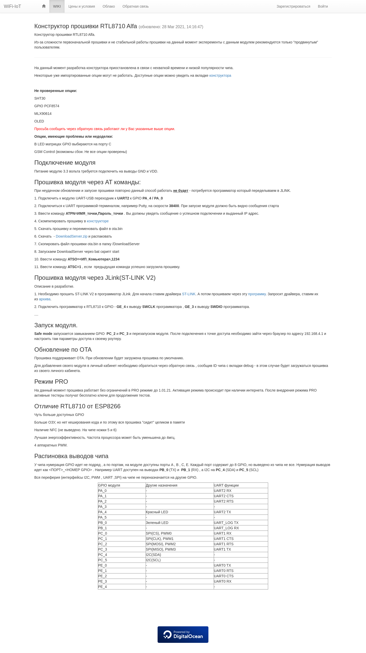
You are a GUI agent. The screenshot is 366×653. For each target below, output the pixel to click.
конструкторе (98, 221)
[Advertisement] (183, 608)
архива (44, 299)
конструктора (220, 75)
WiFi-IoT (12, 6)
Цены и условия (81, 6)
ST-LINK (188, 294)
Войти (323, 6)
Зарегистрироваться (293, 6)
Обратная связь (136, 6)
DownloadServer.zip (71, 236)
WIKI (57, 6)
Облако (109, 6)
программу (257, 294)
